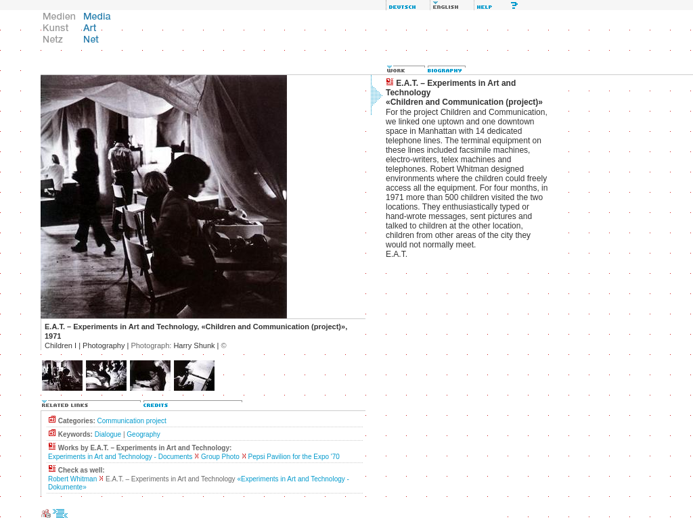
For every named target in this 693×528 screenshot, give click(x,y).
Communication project (131, 421)
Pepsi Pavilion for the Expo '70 (294, 456)
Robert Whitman (72, 479)
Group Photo (220, 456)
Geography (143, 434)
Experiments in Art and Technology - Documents (120, 456)
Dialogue (108, 434)
